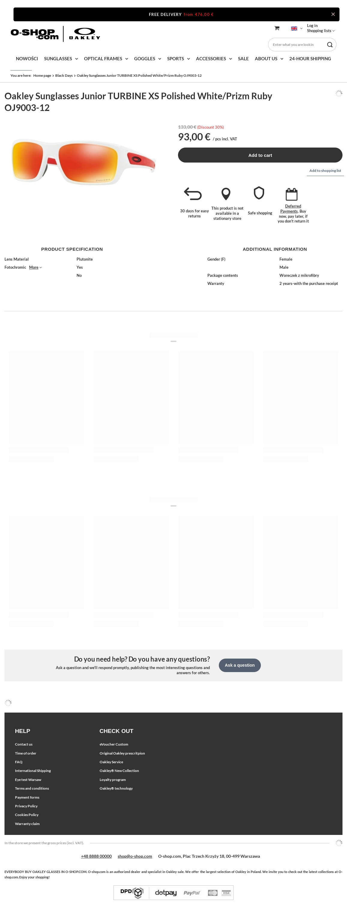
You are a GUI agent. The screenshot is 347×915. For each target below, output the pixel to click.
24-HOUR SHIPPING (310, 58)
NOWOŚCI (27, 58)
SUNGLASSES (58, 58)
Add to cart (260, 155)
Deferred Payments (290, 209)
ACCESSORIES (211, 58)
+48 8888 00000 (96, 856)
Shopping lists (319, 30)
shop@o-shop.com (135, 856)
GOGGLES (144, 58)
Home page (42, 75)
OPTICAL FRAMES (103, 58)
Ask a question (240, 665)
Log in (312, 25)
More (33, 267)
